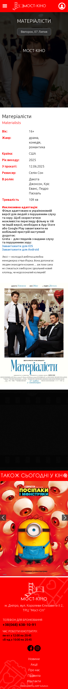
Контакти (34, 681)
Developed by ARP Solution (34, 686)
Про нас (34, 670)
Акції (34, 664)
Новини (34, 659)
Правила (34, 675)
